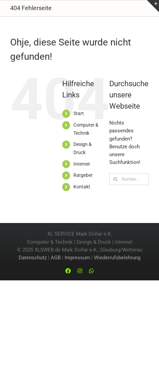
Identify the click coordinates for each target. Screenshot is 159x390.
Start (78, 113)
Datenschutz (33, 258)
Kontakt (81, 186)
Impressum (77, 258)
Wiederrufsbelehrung (117, 258)
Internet (81, 164)
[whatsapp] (91, 271)
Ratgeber (83, 175)
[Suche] (115, 179)
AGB (56, 258)
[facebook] (68, 271)
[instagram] (79, 271)
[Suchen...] (129, 179)
